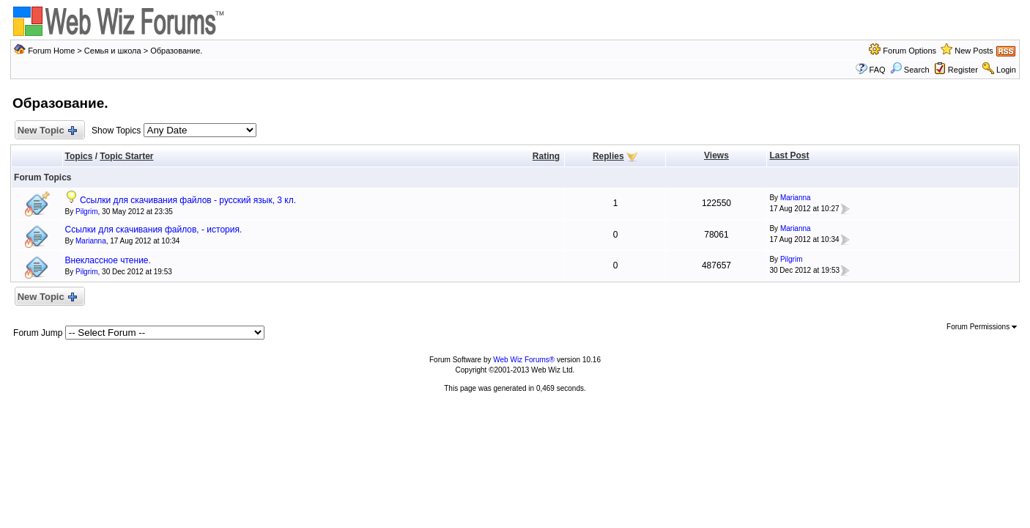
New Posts (974, 50)
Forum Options (909, 50)
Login (1006, 69)
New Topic (46, 131)
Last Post (789, 155)
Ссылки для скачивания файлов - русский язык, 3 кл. (188, 200)
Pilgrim (86, 212)
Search (910, 69)
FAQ (878, 69)
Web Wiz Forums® (524, 360)
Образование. (176, 50)
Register (963, 69)
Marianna (795, 198)
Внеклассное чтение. (108, 260)
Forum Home (51, 50)
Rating (546, 156)
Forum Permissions (981, 327)
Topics (79, 156)
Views (716, 155)
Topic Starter (126, 156)
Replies (608, 156)
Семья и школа (112, 50)
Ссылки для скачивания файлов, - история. (153, 229)
